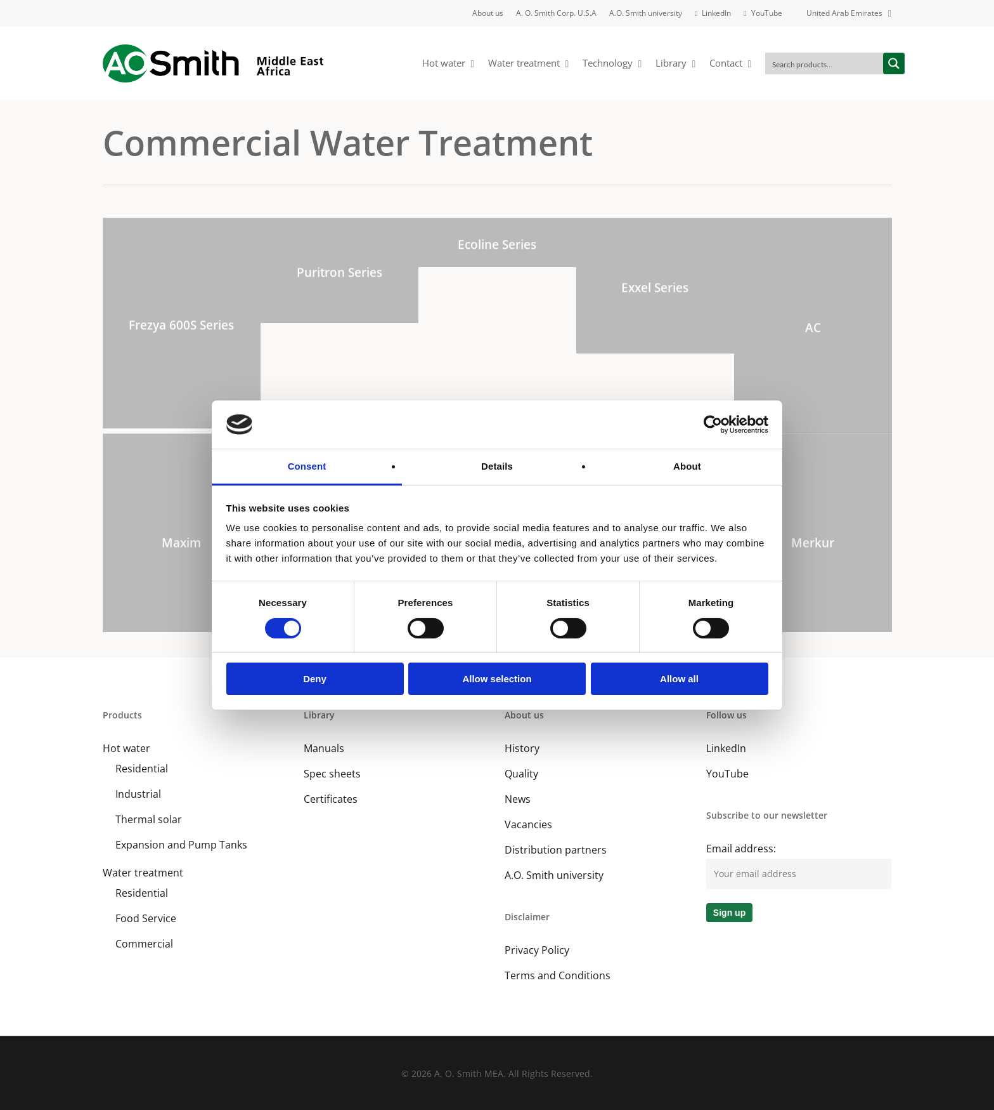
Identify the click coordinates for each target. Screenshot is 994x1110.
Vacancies (528, 824)
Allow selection (496, 678)
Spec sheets (332, 774)
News (518, 799)
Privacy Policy (537, 950)
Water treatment (143, 873)
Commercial (144, 944)
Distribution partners (556, 850)
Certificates (331, 799)
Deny (314, 678)
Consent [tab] (307, 466)
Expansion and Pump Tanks (181, 845)
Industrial (138, 794)
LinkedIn (726, 748)
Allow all (679, 678)
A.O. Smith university (554, 875)
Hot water (126, 748)
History (522, 748)
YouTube (727, 774)
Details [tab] (497, 466)
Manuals (324, 748)
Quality (521, 774)
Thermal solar (148, 819)
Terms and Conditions (557, 975)
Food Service (145, 918)
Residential (141, 769)
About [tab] (687, 466)
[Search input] (824, 63)
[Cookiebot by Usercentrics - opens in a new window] (712, 424)
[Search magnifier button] (894, 63)
